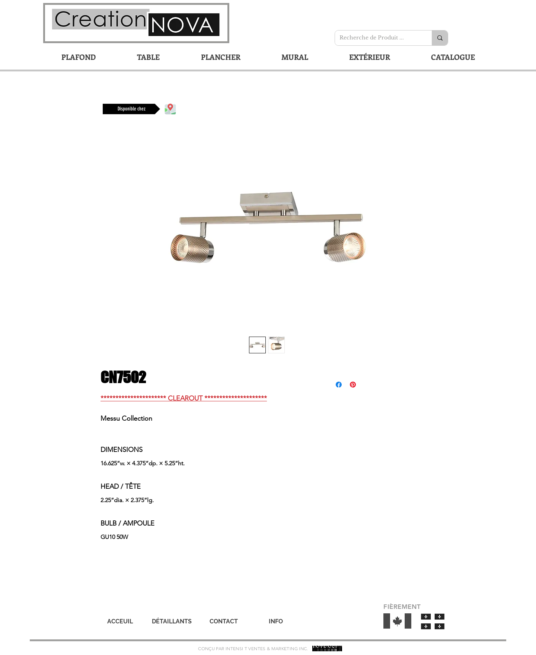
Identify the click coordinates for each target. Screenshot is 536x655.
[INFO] (276, 621)
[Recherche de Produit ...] (377, 37)
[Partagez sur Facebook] (338, 384)
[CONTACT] (224, 621)
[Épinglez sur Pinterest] (352, 384)
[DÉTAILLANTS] (172, 621)
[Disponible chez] (131, 109)
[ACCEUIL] (120, 621)
